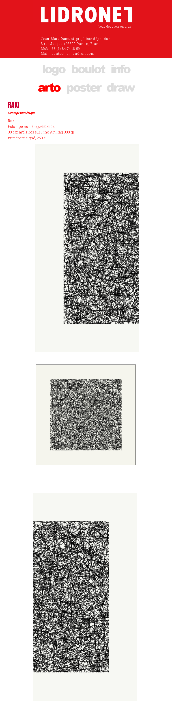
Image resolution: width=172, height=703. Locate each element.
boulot (88, 68)
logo (53, 68)
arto (49, 87)
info (120, 68)
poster (83, 87)
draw (120, 87)
